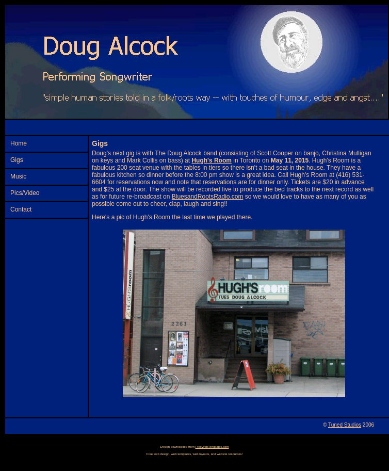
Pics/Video (24, 193)
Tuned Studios (344, 425)
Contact (20, 209)
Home (18, 143)
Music (18, 176)
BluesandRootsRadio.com (208, 196)
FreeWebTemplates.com (212, 446)
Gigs (16, 160)
